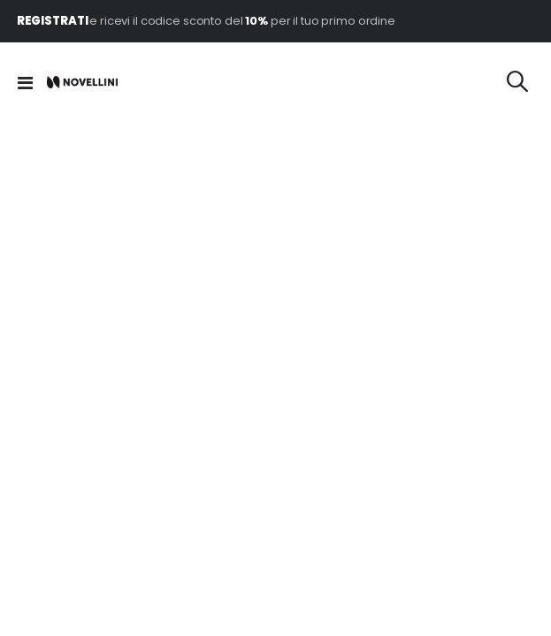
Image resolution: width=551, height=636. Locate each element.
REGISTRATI (53, 20)
